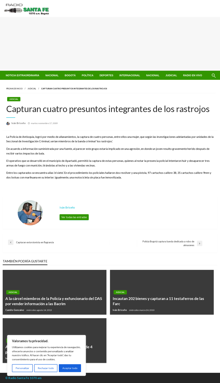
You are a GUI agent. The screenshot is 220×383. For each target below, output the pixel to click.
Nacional (52, 75)
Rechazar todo (46, 368)
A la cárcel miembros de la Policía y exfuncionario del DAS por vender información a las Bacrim (53, 301)
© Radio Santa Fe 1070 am (23, 378)
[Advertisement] (110, 44)
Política (87, 75)
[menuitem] (22, 75)
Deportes (106, 75)
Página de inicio (14, 88)
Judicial (171, 75)
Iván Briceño (18, 123)
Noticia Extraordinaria (22, 75)
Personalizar (22, 368)
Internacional (129, 75)
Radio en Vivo (192, 75)
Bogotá (70, 75)
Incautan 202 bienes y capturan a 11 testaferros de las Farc (158, 301)
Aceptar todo (69, 368)
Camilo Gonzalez (15, 310)
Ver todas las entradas (74, 217)
